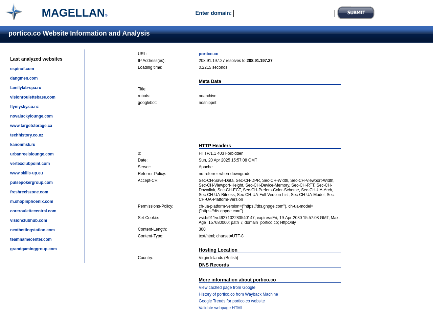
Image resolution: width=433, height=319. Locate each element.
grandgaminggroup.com (33, 249)
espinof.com (22, 68)
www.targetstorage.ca (31, 125)
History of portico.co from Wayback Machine (238, 294)
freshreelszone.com (29, 192)
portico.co (209, 53)
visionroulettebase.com (32, 97)
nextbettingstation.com (32, 230)
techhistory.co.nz (26, 135)
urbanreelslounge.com (32, 154)
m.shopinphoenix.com (31, 201)
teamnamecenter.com (31, 239)
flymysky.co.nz (24, 106)
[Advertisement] (239, 124)
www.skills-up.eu (26, 173)
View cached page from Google (227, 287)
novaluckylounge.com (31, 116)
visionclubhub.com (28, 220)
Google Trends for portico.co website (232, 301)
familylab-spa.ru (25, 87)
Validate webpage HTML (221, 307)
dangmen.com (24, 78)
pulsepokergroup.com (31, 182)
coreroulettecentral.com (33, 211)
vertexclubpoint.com (30, 163)
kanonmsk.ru (23, 144)
